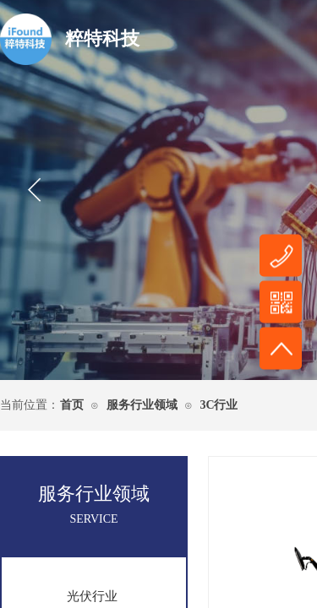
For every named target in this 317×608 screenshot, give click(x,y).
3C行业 (218, 405)
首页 (72, 405)
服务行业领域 (142, 405)
